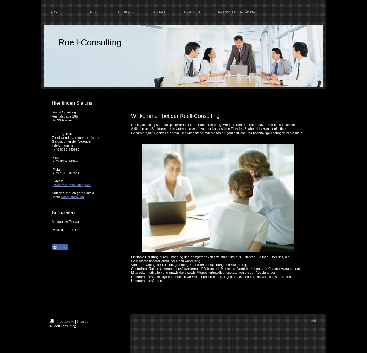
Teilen (60, 247)
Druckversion (62, 321)
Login (313, 321)
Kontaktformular (72, 197)
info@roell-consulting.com (72, 185)
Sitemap (83, 321)
